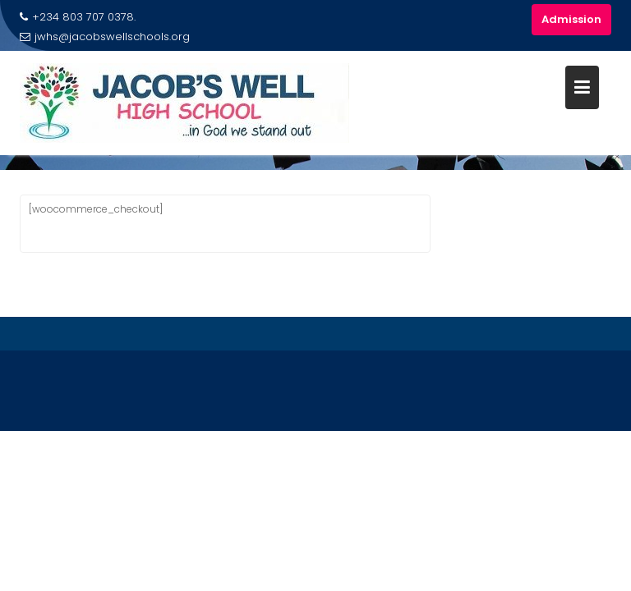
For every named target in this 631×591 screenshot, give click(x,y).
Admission (571, 19)
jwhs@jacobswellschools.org (105, 36)
